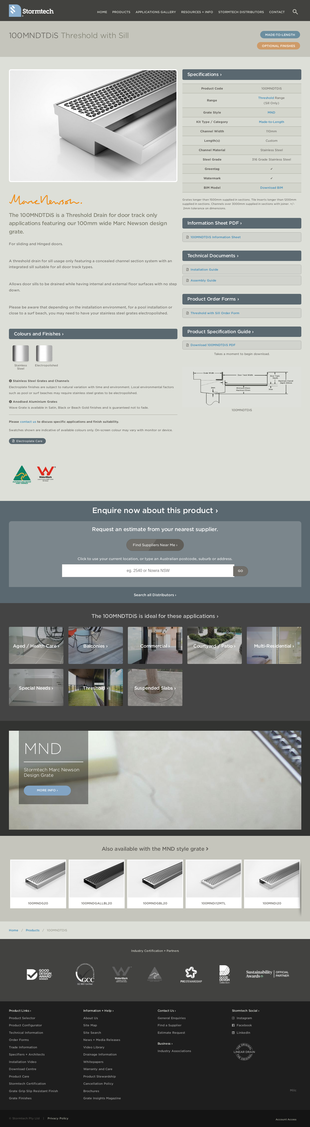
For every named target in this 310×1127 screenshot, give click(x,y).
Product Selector (22, 1018)
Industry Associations (174, 1051)
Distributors (241, 12)
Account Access (286, 1119)
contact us (28, 421)
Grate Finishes (20, 1098)
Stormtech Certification (27, 1083)
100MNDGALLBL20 (96, 903)
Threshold (266, 98)
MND (271, 112)
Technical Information (26, 1032)
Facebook (242, 1025)
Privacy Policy (58, 1118)
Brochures (91, 1091)
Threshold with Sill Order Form (215, 313)
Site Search (92, 1032)
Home (102, 12)
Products (121, 12)
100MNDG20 (38, 903)
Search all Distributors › (155, 595)
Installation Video (22, 1062)
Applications (156, 12)
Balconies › (95, 646)
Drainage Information (100, 1054)
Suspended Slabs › (155, 688)
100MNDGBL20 (155, 903)
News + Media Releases (101, 1040)
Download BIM (271, 187)
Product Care (19, 1076)
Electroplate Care (27, 441)
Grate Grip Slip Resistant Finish (33, 1091)
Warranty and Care (98, 1069)
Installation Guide (204, 269)
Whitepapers (93, 1062)
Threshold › (95, 688)
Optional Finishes (278, 46)
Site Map (90, 1025)
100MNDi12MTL (213, 903)
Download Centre (22, 1069)
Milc (293, 1090)
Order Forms (19, 1040)
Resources (197, 12)
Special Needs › (36, 688)
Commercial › (155, 646)
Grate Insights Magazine (102, 1098)
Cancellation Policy (98, 1083)
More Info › (47, 790)
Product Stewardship (99, 1076)
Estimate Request (171, 1032)
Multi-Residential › (274, 646)
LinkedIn (241, 1032)
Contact (277, 12)
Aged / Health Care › (36, 646)
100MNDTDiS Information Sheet (216, 237)
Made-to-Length (280, 35)
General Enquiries (172, 1018)
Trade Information (23, 1047)
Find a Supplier (169, 1025)
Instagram (242, 1018)
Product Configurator (25, 1025)
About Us (90, 1018)
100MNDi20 (272, 903)
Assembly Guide (203, 280)
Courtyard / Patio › (214, 646)
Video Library (94, 1047)
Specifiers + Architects (27, 1054)
